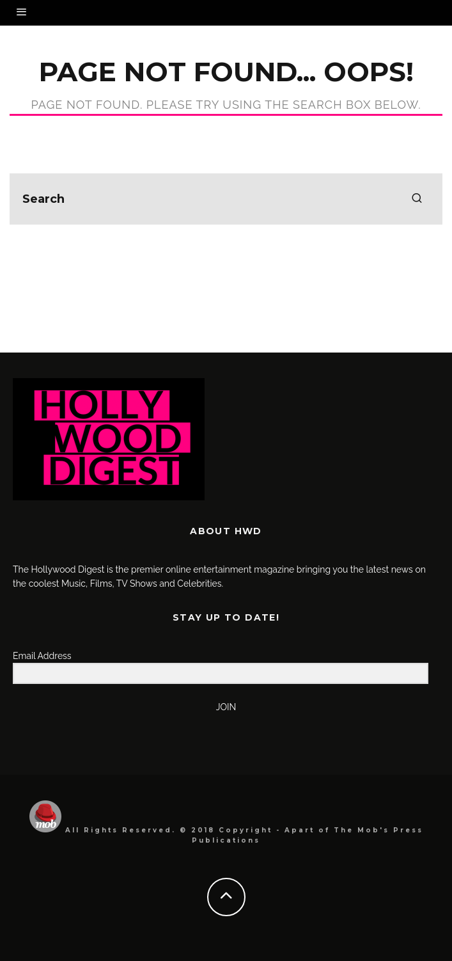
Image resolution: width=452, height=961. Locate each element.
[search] (416, 199)
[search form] (226, 199)
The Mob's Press (378, 830)
